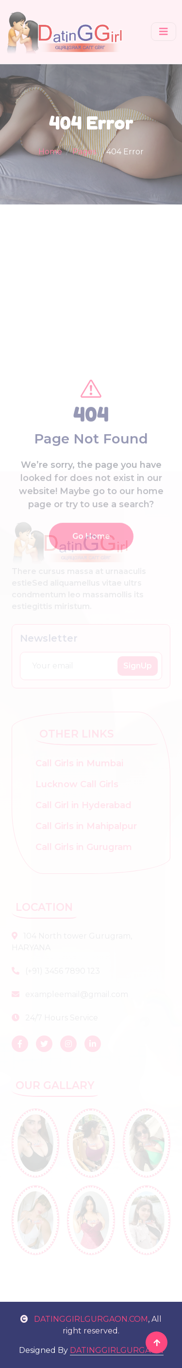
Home (50, 151)
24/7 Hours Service (55, 1017)
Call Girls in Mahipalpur (86, 826)
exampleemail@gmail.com (70, 994)
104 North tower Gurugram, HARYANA (72, 941)
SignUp (137, 665)
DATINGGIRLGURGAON (117, 1350)
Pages (84, 151)
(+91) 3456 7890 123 (56, 971)
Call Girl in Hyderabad (83, 805)
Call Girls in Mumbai (79, 763)
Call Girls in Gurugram (83, 847)
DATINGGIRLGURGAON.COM (84, 1319)
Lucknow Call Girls (76, 784)
